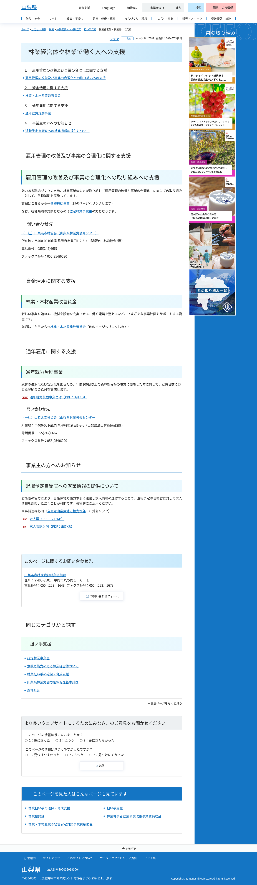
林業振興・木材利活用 (68, 29)
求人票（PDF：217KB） (47, 518)
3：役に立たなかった (99, 740)
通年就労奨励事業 (38, 113)
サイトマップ (51, 858)
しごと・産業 (38, 29)
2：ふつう (66, 740)
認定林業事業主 (81, 211)
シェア (114, 39)
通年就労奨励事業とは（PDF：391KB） (58, 397)
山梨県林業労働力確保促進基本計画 (53, 682)
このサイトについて (80, 858)
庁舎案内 (30, 858)
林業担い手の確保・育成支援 (48, 674)
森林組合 (33, 690)
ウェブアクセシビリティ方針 (118, 858)
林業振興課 (36, 816)
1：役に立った (39, 740)
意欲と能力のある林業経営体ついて (53, 666)
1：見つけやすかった (44, 754)
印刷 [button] (129, 38)
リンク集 (150, 858)
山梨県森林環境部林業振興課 (45, 575)
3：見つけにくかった (108, 754)
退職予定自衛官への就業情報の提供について (57, 130)
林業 (51, 29)
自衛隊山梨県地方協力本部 (66, 511)
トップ (25, 29)
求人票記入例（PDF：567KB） (52, 526)
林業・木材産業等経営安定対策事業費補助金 (60, 824)
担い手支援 (90, 29)
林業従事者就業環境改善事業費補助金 (134, 816)
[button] (83, 7)
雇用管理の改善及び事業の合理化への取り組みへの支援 (65, 77)
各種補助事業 (60, 203)
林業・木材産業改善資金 (43, 95)
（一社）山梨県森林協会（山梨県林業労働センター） (60, 233)
